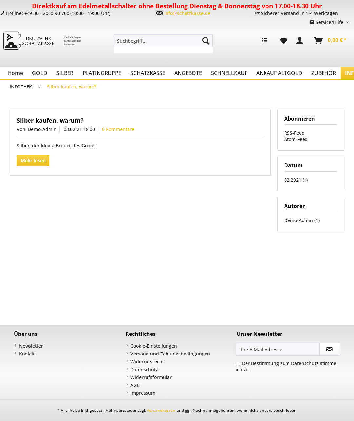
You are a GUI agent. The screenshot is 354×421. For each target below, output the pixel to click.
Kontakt (27, 354)
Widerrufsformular (151, 377)
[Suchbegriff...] (163, 40)
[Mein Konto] (300, 40)
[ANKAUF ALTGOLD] (279, 73)
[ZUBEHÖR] (324, 73)
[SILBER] (65, 73)
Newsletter (31, 346)
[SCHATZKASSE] (148, 73)
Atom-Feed (296, 139)
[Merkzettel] (283, 40)
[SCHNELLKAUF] (229, 73)
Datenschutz (144, 369)
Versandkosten (161, 410)
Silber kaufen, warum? (50, 120)
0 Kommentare (118, 129)
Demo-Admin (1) (302, 220)
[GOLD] (40, 73)
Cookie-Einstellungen (153, 346)
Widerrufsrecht (147, 361)
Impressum (142, 393)
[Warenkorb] (330, 40)
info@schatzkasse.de (187, 13)
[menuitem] (163, 43)
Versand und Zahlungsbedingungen (170, 354)
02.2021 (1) (296, 180)
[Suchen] (206, 40)
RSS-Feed (294, 133)
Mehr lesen (33, 160)
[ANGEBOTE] (188, 73)
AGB (135, 385)
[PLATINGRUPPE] (102, 73)
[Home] (15, 73)
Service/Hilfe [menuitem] (327, 22)
